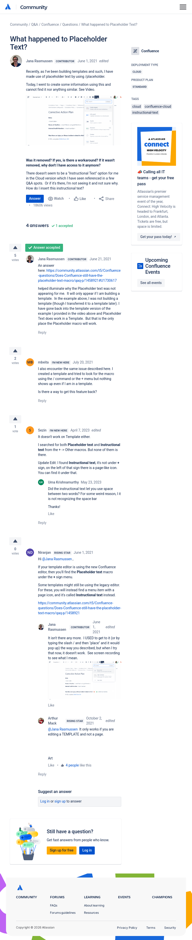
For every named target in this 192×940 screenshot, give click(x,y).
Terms (150, 928)
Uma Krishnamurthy (63, 485)
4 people (72, 768)
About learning (94, 905)
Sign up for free (62, 854)
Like (51, 516)
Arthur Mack (53, 724)
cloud (136, 106)
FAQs (53, 905)
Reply (42, 333)
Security (170, 928)
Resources (91, 912)
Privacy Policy (127, 928)
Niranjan (44, 556)
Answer (35, 198)
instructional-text (145, 112)
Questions (70, 24)
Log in (45, 804)
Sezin (42, 433)
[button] (73, 120)
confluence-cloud (158, 106)
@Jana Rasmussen (57, 562)
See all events (151, 283)
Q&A (34, 24)
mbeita (43, 364)
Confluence (50, 24)
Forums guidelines (63, 912)
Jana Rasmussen (39, 61)
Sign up (60, 804)
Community (34, 6)
